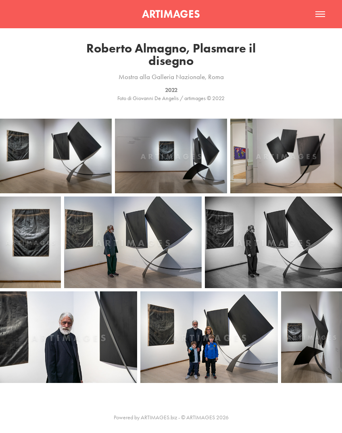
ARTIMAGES (171, 14)
